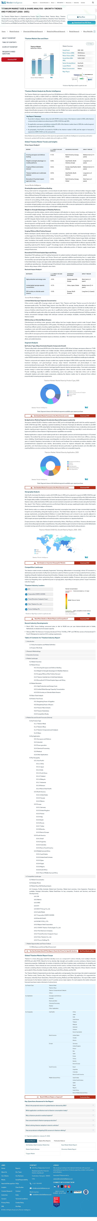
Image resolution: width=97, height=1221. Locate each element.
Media (3, 1180)
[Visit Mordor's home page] (11, 2)
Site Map (18, 1206)
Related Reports (31, 1141)
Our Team (18, 1172)
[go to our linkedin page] (54, 1187)
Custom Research (44, 2)
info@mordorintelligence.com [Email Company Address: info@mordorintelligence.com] (41, 1188)
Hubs (17, 1195)
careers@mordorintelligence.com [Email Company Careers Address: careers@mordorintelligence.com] (63, 1179)
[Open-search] (93, 2)
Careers (3, 1199)
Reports (35, 2)
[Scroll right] (94, 31)
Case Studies (19, 1187)
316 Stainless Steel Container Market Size (37, 1145)
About (53, 2)
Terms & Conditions (21, 1199)
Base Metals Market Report (69, 1145)
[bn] (81, 17)
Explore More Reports (45, 1141)
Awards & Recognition (8, 1183)
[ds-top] (81, 22)
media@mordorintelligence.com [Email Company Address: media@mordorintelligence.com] (42, 1194)
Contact (83, 2)
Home (3, 1168)
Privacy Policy (5, 1202)
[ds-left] (12, 59)
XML (2, 1206)
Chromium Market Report (68, 1149)
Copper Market (30, 1153)
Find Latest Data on (59, 1141)
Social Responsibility (21, 1180)
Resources (69, 2)
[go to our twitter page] (61, 1187)
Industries (76, 2)
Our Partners (19, 1176)
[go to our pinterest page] (65, 1187)
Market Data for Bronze (32, 1149)
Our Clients (5, 1176)
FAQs (17, 1183)
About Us (4, 1172)
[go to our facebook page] (58, 1187)
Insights (3, 1187)
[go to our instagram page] (69, 1187)
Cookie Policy (19, 1202)
